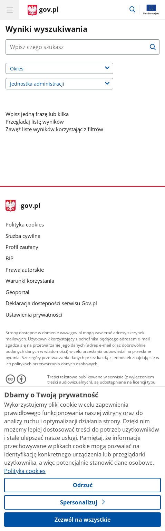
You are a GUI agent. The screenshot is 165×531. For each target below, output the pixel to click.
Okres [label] (25, 69)
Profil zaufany (22, 246)
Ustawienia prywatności (34, 314)
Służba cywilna (23, 235)
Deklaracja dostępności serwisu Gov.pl (51, 303)
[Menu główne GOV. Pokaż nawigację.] (9, 9)
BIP (9, 258)
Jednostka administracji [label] (45, 84)
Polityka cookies (25, 224)
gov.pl (23, 206)
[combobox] (82, 47)
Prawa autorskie (25, 269)
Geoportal (17, 292)
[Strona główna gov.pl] (43, 10)
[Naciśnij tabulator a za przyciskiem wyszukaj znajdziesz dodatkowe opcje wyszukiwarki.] (76, 47)
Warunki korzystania (30, 280)
